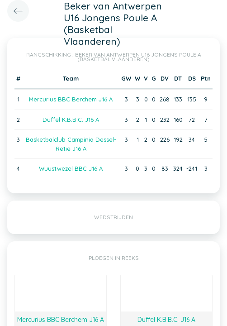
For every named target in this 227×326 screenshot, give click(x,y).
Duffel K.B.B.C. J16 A (71, 119)
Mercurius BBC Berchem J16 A (71, 99)
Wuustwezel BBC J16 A (71, 168)
